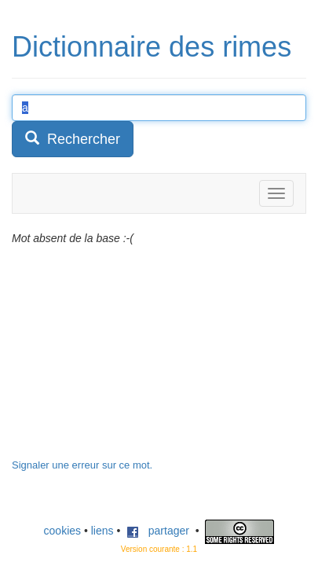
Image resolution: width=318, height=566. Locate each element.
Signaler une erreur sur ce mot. (82, 465)
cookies (62, 530)
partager (157, 530)
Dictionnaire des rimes (151, 47)
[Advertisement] (129, 360)
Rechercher (72, 138)
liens (102, 530)
